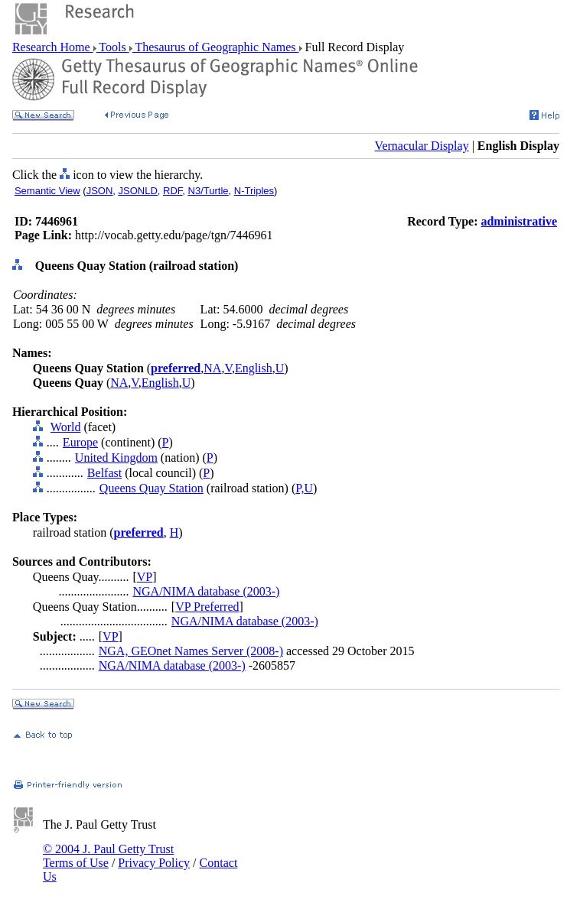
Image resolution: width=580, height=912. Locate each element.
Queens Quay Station (151, 488)
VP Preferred (207, 606)
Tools (112, 47)
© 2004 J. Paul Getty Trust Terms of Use (108, 855)
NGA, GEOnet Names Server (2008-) (191, 650)
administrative (519, 221)
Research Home (52, 47)
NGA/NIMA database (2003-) (205, 591)
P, (299, 488)
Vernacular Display (422, 145)
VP (144, 576)
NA (212, 368)
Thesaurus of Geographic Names (215, 47)
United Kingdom (116, 457)
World (66, 426)
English (253, 368)
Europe (80, 442)
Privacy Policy (154, 862)
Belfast (104, 472)
